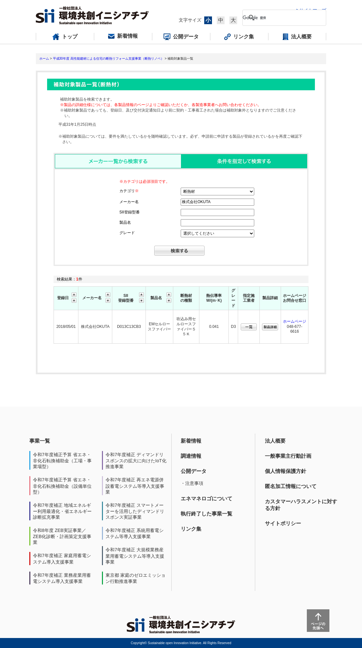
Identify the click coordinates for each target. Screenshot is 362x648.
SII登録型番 (129, 212)
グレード (127, 233)
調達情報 (191, 456)
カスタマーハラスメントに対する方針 (301, 505)
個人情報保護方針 (285, 471)
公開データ (193, 471)
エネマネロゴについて (206, 498)
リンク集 (191, 529)
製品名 (125, 222)
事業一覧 (39, 441)
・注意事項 (192, 483)
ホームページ (294, 321)
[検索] (279, 18)
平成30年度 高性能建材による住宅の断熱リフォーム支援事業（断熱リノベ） (108, 58)
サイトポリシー (283, 523)
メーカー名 (129, 202)
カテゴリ (129, 191)
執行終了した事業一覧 (206, 513)
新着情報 (191, 441)
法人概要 (275, 441)
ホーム (44, 58)
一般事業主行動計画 (288, 456)
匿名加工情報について (291, 486)
